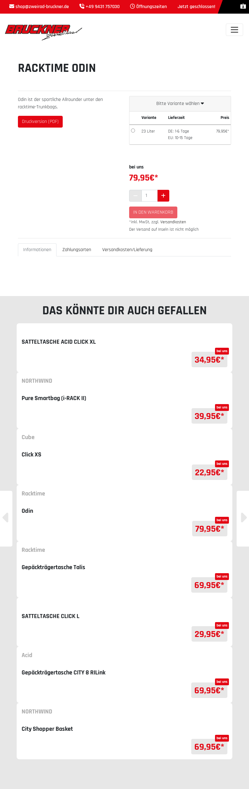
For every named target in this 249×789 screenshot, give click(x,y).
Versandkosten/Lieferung (127, 249)
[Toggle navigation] (234, 30)
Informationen (37, 249)
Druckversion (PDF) (40, 121)
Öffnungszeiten (151, 6)
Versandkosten (173, 222)
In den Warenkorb (153, 212)
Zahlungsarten (76, 249)
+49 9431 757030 (103, 6)
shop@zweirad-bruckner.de (42, 6)
